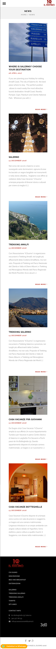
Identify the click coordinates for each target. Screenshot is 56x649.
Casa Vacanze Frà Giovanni (25, 419)
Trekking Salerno (20, 332)
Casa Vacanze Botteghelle (25, 507)
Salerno (14, 157)
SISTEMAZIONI (14, 583)
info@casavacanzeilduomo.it (22, 621)
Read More (41, 109)
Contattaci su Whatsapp (14, 646)
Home (24, 15)
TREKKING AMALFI (16, 597)
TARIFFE (12, 601)
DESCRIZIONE (14, 576)
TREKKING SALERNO (17, 593)
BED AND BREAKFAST (17, 580)
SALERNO (12, 590)
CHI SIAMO (13, 572)
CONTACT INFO (15, 611)
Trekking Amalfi (19, 244)
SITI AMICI (13, 604)
